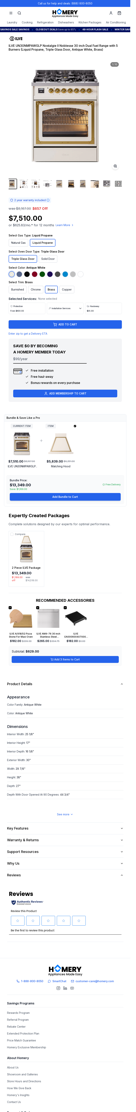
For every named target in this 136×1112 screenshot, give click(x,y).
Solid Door (48, 258)
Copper (67, 289)
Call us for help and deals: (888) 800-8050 (65, 3)
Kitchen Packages (90, 22)
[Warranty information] (48, 200)
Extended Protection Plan (23, 1030)
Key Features (65, 837)
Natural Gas (18, 242)
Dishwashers (66, 22)
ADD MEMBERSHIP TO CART (65, 402)
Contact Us (14, 1098)
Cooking (27, 22)
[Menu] (11, 13)
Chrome (36, 289)
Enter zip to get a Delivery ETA (28, 342)
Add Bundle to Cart (65, 505)
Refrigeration (45, 22)
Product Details (65, 692)
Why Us (65, 872)
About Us (13, 1064)
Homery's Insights (18, 1091)
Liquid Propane (43, 242)
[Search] (19, 13)
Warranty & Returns (65, 848)
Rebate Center (16, 1023)
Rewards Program (18, 1009)
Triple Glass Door (22, 258)
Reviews (65, 884)
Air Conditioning (116, 22)
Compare (20, 542)
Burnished (17, 289)
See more (65, 822)
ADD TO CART (65, 333)
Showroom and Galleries (22, 1071)
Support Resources (65, 860)
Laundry (12, 22)
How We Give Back (19, 1084)
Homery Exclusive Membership (26, 1044)
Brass (51, 289)
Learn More (65, 225)
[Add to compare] (11, 542)
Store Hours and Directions (24, 1078)
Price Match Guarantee (21, 1037)
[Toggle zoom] (115, 166)
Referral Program (18, 1016)
